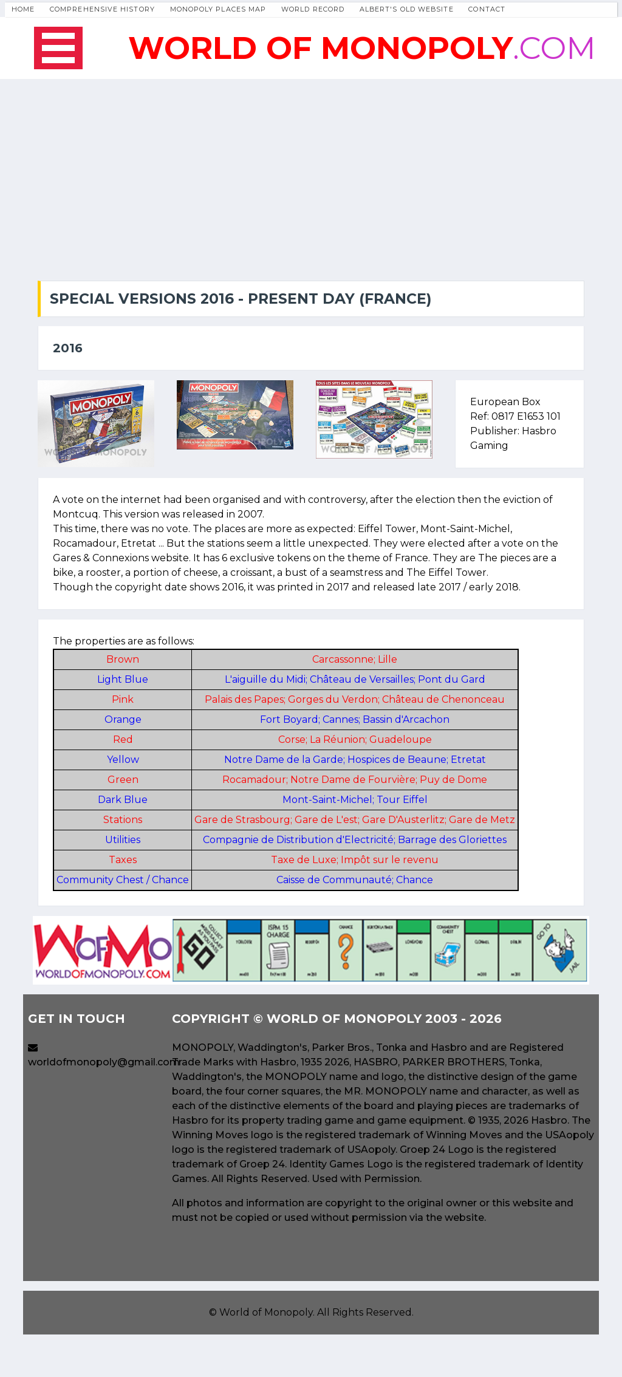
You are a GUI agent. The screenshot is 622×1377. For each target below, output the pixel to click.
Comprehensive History (102, 9)
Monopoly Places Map (218, 9)
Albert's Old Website (407, 9)
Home (23, 9)
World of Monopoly (266, 1312)
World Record (312, 9)
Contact (486, 9)
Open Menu (58, 48)
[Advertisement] (311, 170)
